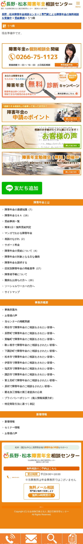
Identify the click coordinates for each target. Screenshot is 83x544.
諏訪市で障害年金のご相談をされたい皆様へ (30, 374)
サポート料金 (12, 244)
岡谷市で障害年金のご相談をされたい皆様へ (30, 327)
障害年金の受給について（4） (22, 250)
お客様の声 (11, 315)
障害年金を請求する (16, 262)
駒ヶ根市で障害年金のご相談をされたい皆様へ (31, 345)
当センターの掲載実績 (17, 321)
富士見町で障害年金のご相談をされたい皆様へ (31, 380)
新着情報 (10, 421)
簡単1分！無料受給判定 (18, 227)
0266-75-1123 (44, 478)
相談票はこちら (41, 520)
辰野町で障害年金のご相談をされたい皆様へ (30, 333)
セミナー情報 (12, 427)
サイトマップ (12, 292)
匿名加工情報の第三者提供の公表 (23, 392)
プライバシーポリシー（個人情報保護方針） (30, 398)
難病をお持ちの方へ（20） (20, 280)
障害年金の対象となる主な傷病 (22, 256)
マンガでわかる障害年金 (18, 233)
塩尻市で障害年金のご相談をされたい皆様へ (30, 368)
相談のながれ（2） (15, 239)
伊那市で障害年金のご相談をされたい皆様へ (30, 362)
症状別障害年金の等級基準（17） (23, 268)
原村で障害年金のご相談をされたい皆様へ (28, 386)
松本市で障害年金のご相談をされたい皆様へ (30, 356)
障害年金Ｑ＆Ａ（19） (17, 215)
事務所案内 (11, 309)
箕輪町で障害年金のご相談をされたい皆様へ (30, 339)
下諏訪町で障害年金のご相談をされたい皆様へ (31, 350)
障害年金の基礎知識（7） (19, 209)
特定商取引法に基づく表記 (20, 403)
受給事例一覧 (12, 221)
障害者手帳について (16, 274)
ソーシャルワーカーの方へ (20, 286)
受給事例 (20, 18)
